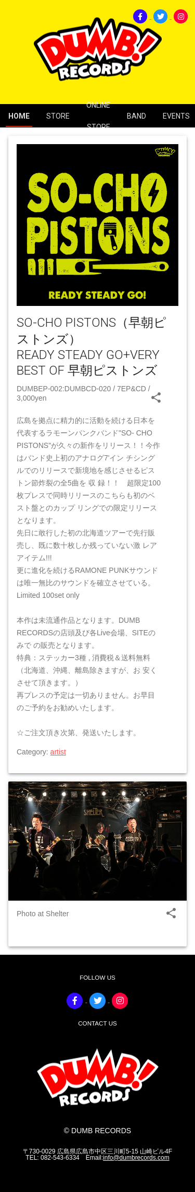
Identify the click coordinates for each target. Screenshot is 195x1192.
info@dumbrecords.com (136, 1157)
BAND (136, 116)
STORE (58, 116)
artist (58, 752)
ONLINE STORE (98, 116)
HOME (19, 116)
